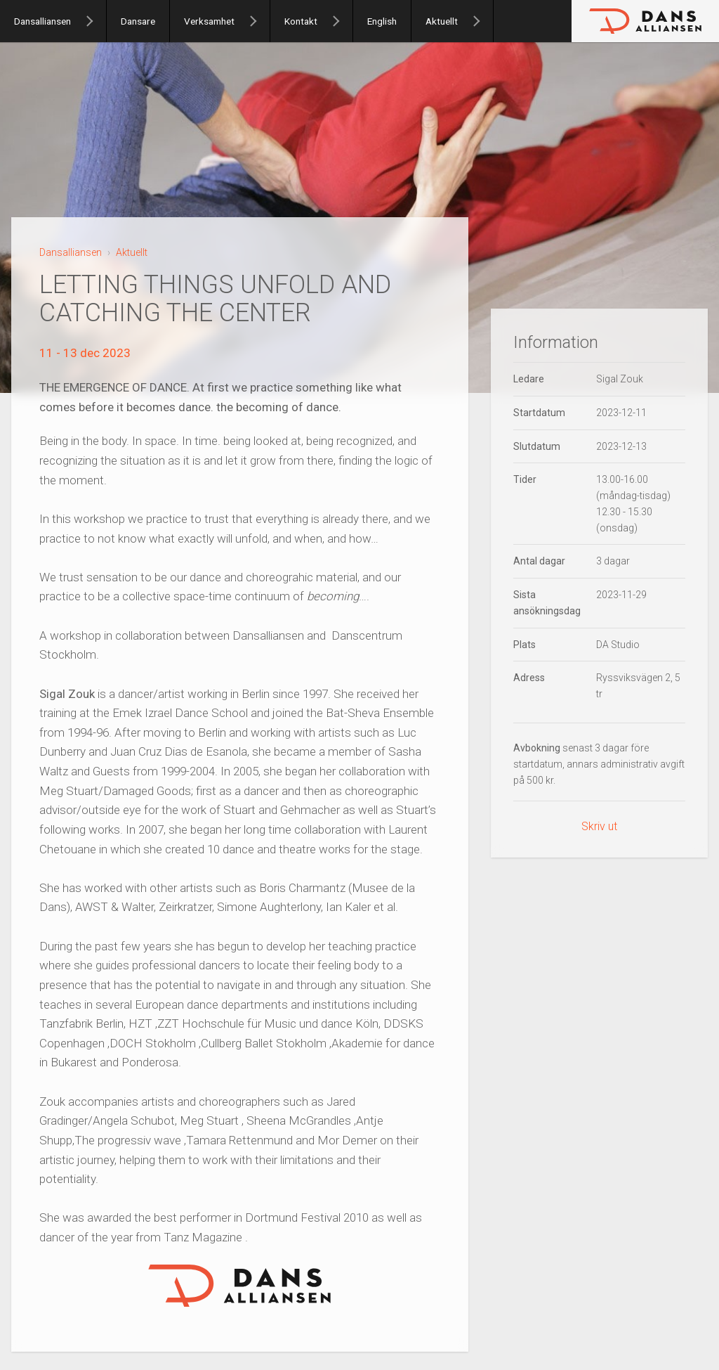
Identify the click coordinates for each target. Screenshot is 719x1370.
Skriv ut (599, 826)
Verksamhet (209, 21)
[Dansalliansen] (95, 21)
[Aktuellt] (482, 21)
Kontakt (300, 21)
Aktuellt (442, 21)
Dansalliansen (42, 21)
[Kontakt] (341, 21)
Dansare (138, 21)
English (382, 21)
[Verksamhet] (259, 21)
